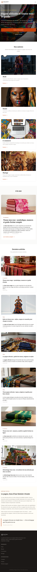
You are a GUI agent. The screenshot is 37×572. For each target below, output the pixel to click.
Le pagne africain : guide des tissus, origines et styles (18, 356)
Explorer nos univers (18, 30)
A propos (3, 559)
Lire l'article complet (9, 237)
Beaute (2, 549)
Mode (2, 546)
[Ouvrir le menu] (35, 2)
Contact (2, 561)
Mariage (2, 553)
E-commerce (3, 551)
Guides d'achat (18, 34)
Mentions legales (4, 563)
